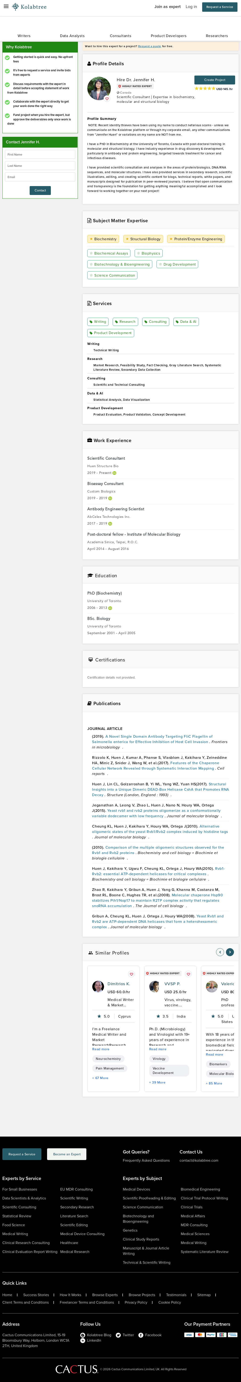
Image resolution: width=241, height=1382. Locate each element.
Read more (101, 1049)
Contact (40, 190)
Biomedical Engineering (200, 1189)
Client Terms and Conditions (25, 1302)
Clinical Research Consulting (26, 1242)
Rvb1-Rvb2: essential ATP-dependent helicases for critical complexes (158, 871)
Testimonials (176, 1295)
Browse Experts (105, 1295)
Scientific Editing (74, 1225)
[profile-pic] (98, 987)
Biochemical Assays (109, 253)
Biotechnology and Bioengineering (138, 1218)
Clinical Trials (191, 1207)
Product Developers (168, 35)
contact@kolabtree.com (199, 1160)
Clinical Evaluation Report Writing (29, 1251)
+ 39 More (157, 1082)
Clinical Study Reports (141, 1239)
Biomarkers (218, 1064)
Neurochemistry (108, 1058)
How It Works (70, 1295)
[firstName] (40, 154)
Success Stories (36, 1295)
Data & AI (186, 322)
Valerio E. (230, 984)
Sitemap (204, 1295)
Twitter (125, 1335)
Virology (159, 1058)
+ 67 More (100, 1078)
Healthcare (69, 1242)
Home (7, 1295)
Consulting (156, 322)
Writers (24, 35)
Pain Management (110, 1068)
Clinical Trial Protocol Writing (204, 1198)
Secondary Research (77, 1207)
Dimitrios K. (119, 984)
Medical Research (74, 1251)
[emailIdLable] (40, 176)
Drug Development (179, 264)
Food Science (13, 1225)
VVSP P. (172, 984)
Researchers (217, 35)
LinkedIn (90, 1340)
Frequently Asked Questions (146, 1160)
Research (125, 322)
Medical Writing (15, 1234)
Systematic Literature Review (205, 1251)
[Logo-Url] (29, 7)
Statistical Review (16, 1216)
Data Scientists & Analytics (24, 1198)
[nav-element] (220, 952)
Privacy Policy (136, 1302)
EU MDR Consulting (76, 1189)
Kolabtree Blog (95, 1335)
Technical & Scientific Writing (146, 1262)
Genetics (130, 1230)
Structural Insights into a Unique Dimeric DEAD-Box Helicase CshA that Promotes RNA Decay (160, 789)
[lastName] (40, 165)
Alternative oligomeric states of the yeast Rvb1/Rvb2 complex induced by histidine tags (160, 828)
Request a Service (219, 7)
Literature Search (74, 1216)
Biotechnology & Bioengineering (121, 264)
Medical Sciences (195, 1234)
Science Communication (113, 275)
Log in (191, 7)
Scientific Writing (74, 1198)
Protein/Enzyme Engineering (197, 239)
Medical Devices (136, 1189)
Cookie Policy (169, 1302)
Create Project (214, 79)
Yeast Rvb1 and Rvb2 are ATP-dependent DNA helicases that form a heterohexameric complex (158, 921)
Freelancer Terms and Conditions (87, 1302)
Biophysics (149, 253)
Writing (98, 322)
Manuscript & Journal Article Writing (146, 1250)
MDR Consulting (194, 1225)
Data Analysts (72, 35)
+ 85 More (214, 1083)
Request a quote (149, 46)
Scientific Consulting (19, 1207)
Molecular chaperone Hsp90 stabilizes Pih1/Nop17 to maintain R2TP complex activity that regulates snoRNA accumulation (157, 900)
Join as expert (167, 7)
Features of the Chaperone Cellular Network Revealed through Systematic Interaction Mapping (155, 765)
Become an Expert (85, 1154)
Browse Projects (142, 1295)
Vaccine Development (163, 1070)
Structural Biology (144, 239)
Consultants (120, 35)
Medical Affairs (193, 1216)
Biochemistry (103, 239)
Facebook (149, 1335)
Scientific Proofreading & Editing (149, 1198)
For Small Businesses (19, 1189)
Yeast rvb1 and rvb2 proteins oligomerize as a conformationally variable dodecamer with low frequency (156, 813)
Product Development (111, 333)
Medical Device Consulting (82, 1234)
